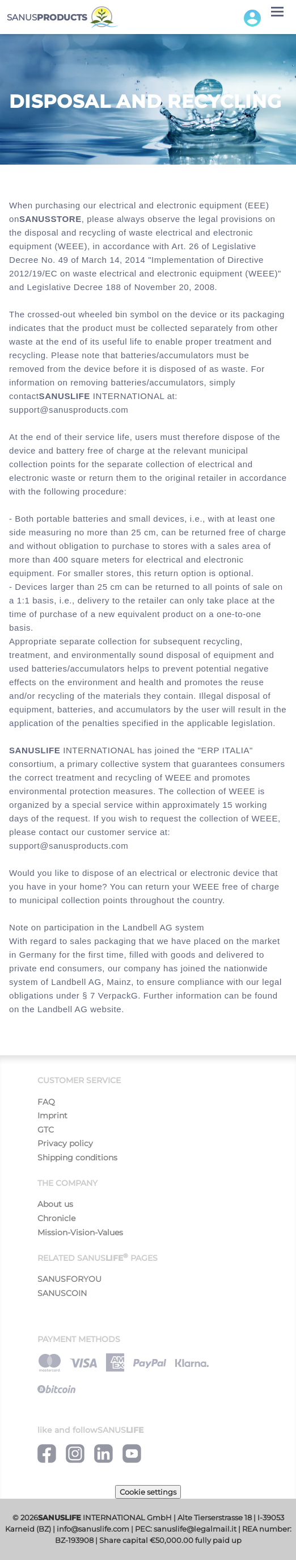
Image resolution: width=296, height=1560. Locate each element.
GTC (45, 1130)
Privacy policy (65, 1143)
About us (55, 1204)
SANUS (63, 17)
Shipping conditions (77, 1157)
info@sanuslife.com (93, 1529)
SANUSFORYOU (69, 1279)
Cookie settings (148, 1491)
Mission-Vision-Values (80, 1232)
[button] (252, 17)
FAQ (46, 1102)
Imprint (52, 1115)
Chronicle (56, 1218)
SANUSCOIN (62, 1293)
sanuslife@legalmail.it (195, 1529)
